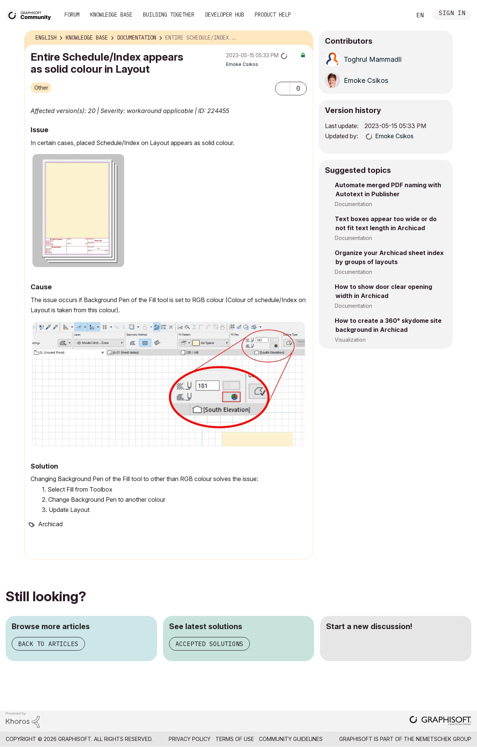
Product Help (273, 14)
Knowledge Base (111, 14)
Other (41, 87)
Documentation (353, 204)
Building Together (168, 14)
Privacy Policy (190, 739)
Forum (72, 14)
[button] (282, 88)
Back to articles (48, 644)
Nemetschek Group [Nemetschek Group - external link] (443, 739)
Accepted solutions (209, 644)
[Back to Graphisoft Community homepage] (31, 14)
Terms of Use (234, 739)
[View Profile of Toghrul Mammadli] (373, 59)
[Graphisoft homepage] (440, 721)
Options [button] (303, 38)
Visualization (350, 339)
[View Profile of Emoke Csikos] (242, 64)
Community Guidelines (291, 739)
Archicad (50, 524)
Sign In (452, 14)
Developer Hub (224, 14)
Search (397, 15)
